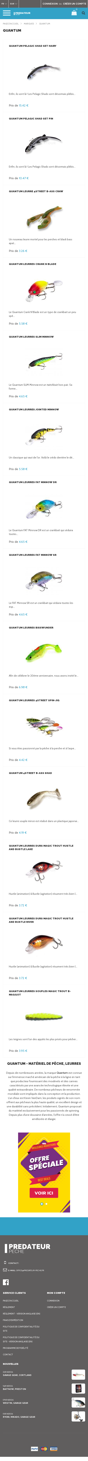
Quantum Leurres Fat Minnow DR (32, 482)
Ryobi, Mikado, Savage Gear (19, 1421)
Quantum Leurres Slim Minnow (30, 336)
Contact (8, 1359)
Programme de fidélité (16, 1352)
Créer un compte (57, 1307)
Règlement (9, 1307)
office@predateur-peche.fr (31, 1270)
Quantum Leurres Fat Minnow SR (32, 554)
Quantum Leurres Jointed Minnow (33, 409)
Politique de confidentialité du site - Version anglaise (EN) (22, 1343)
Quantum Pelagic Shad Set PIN (30, 118)
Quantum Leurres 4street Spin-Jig (33, 700)
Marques (31, 24)
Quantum (47, 24)
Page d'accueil (11, 24)
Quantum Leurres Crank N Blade (32, 264)
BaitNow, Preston (13, 1393)
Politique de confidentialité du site (22, 1333)
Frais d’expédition (13, 1324)
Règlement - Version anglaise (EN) (21, 1316)
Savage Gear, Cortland (17, 1379)
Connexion (53, 1301)
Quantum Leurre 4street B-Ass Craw (35, 191)
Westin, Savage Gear (15, 1407)
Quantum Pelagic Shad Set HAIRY (32, 45)
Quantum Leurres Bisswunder (30, 627)
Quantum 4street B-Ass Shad (29, 773)
